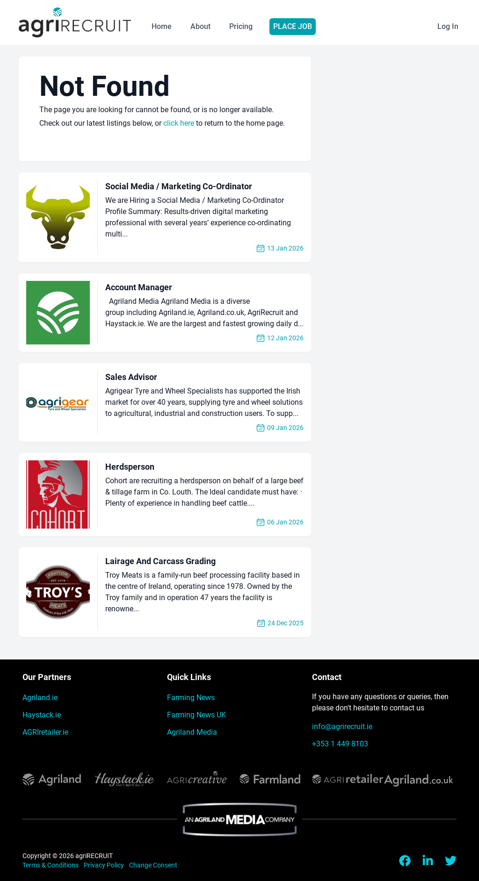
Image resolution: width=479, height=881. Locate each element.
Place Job (292, 26)
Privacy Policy (104, 865)
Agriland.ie (40, 697)
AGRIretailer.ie (45, 732)
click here (178, 123)
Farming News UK (196, 714)
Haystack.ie (41, 714)
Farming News (191, 697)
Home (162, 26)
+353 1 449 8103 (340, 743)
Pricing (241, 26)
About (200, 26)
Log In (447, 26)
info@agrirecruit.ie (342, 726)
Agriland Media (192, 732)
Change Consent (153, 865)
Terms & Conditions (51, 865)
